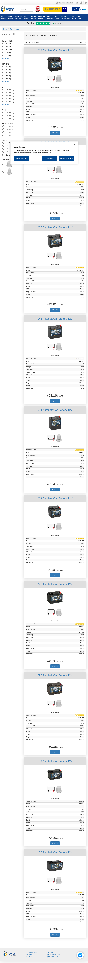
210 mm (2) (10, 93)
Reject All (50, 158)
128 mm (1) (10, 116)
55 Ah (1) (9, 56)
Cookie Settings (32, 952)
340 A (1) (9, 73)
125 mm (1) (10, 113)
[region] (44, 153)
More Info (55, 133)
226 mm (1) (10, 135)
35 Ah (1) (9, 44)
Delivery (50, 952)
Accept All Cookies (66, 158)
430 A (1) (9, 79)
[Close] (74, 144)
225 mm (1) (10, 132)
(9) (10, 164)
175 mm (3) (10, 126)
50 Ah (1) (9, 53)
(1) (10, 171)
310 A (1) (9, 70)
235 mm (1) (10, 96)
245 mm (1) (10, 102)
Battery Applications (53, 954)
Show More (6, 58)
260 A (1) (9, 67)
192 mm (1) (10, 90)
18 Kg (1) (9, 152)
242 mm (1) (10, 99)
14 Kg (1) (9, 143)
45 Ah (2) (9, 50)
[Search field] (24, 10)
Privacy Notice (31, 954)
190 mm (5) (10, 129)
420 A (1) (9, 76)
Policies (29, 956)
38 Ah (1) (9, 47)
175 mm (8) (10, 119)
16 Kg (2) (9, 149)
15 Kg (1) (9, 146)
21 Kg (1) (9, 155)
